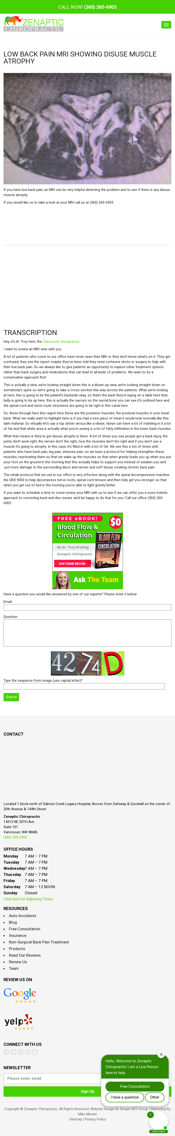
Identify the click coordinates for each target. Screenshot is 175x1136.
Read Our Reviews (25, 955)
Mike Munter (87, 1114)
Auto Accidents (22, 915)
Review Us (18, 961)
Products (17, 948)
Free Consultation (24, 929)
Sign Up (87, 1091)
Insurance (17, 935)
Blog (13, 922)
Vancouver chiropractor (61, 341)
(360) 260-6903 (100, 7)
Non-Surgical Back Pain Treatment (39, 942)
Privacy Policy (95, 1119)
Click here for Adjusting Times (28, 899)
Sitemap (75, 1119)
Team (14, 968)
